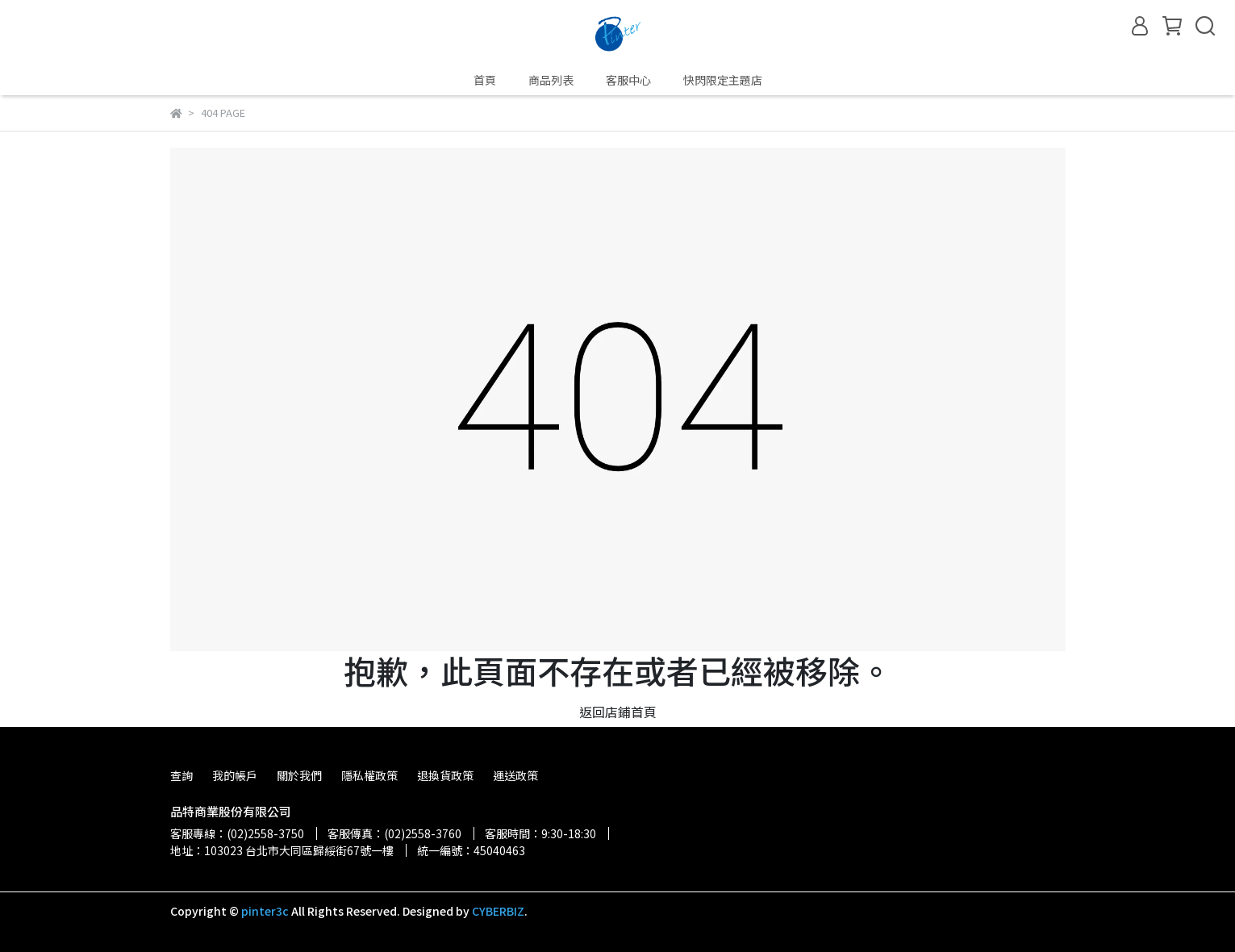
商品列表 (551, 80)
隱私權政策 (369, 775)
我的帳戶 (234, 775)
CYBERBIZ (498, 911)
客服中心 (628, 80)
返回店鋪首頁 (618, 711)
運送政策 (515, 775)
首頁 (485, 80)
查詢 (181, 775)
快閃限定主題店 (722, 80)
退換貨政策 (445, 775)
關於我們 (299, 775)
